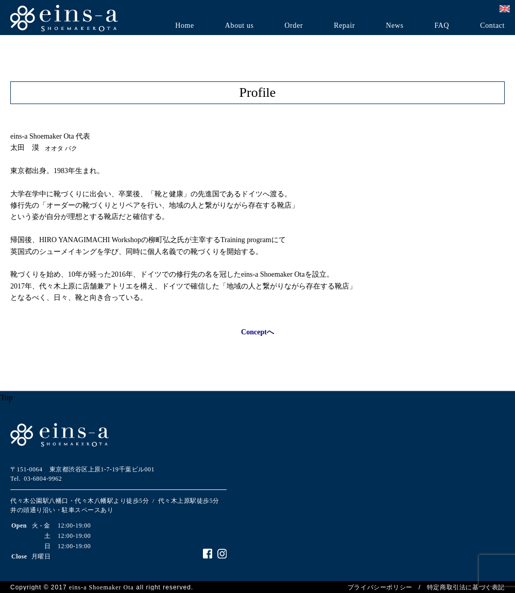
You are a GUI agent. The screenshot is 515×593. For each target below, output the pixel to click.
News (394, 25)
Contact (492, 25)
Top (6, 397)
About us (239, 25)
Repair (344, 25)
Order (294, 25)
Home (184, 25)
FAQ (441, 25)
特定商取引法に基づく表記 (466, 587)
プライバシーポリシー (380, 587)
